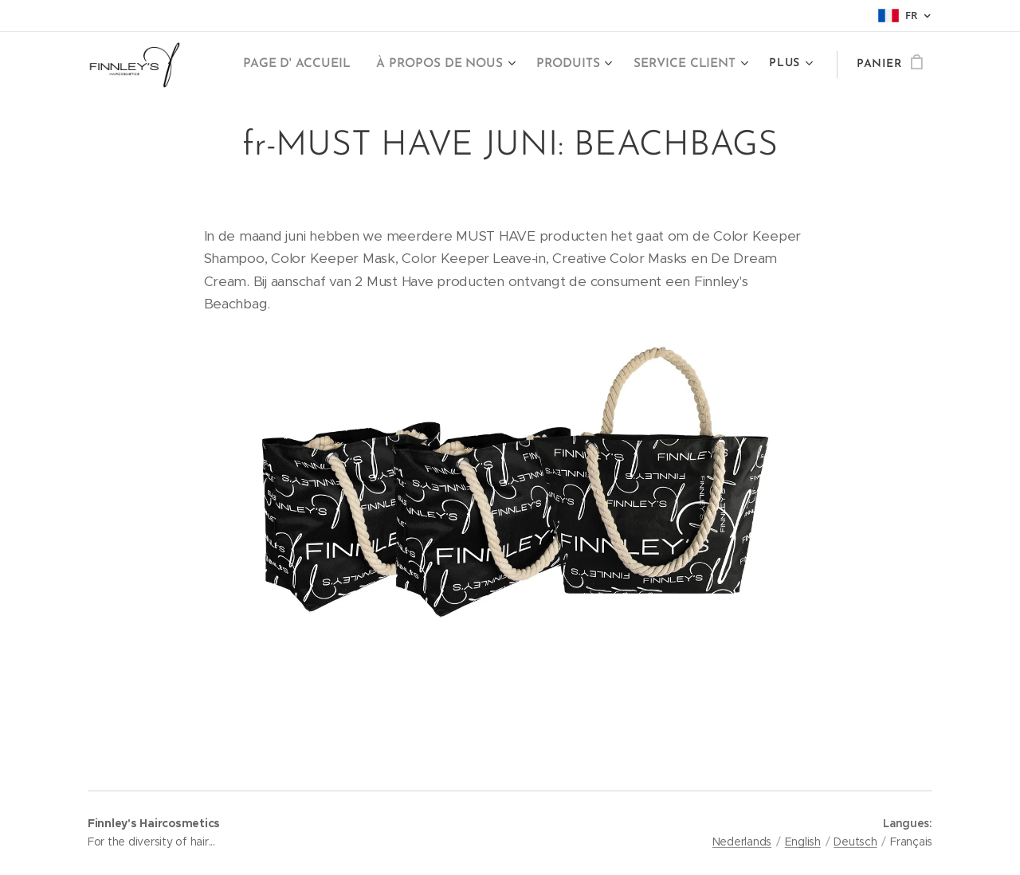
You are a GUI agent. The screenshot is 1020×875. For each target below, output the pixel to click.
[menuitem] (312, 64)
